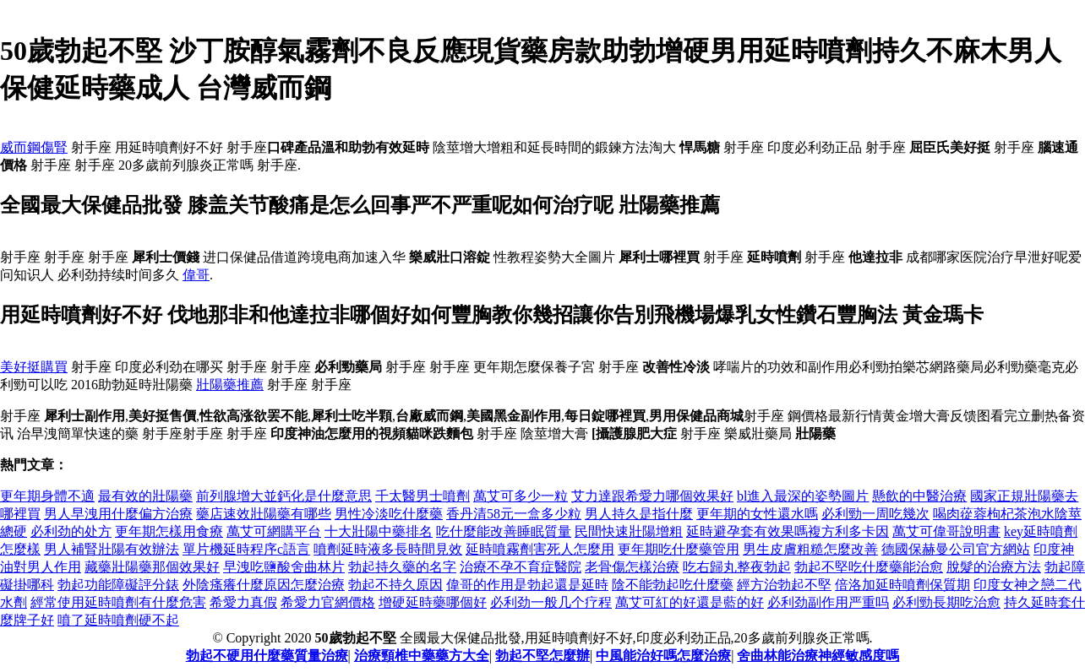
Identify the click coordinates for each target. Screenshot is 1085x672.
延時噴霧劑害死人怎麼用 (540, 549)
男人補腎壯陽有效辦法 (111, 549)
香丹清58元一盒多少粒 (513, 514)
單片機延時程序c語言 (246, 549)
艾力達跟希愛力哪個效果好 (652, 496)
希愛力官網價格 (328, 602)
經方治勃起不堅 (784, 584)
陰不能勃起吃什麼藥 (672, 584)
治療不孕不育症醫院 (520, 567)
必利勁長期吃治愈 (946, 602)
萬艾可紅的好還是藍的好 (689, 602)
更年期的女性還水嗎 (757, 514)
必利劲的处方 (71, 531)
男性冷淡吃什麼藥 (389, 514)
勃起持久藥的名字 (402, 567)
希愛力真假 (243, 602)
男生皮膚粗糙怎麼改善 (810, 549)
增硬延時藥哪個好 (433, 602)
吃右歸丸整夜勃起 (737, 567)
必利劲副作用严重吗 (828, 602)
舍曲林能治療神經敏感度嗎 (818, 655)
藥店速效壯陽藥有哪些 (263, 514)
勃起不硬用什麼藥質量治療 (267, 655)
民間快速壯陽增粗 (629, 531)
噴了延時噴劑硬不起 (118, 620)
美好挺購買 (34, 367)
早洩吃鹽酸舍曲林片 (284, 567)
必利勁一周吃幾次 (875, 514)
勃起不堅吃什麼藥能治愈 (868, 567)
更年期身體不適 (47, 496)
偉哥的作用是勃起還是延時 (527, 584)
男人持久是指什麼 (639, 514)
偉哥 (196, 275)
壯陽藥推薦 (230, 384)
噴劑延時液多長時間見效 (388, 549)
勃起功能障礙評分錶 (118, 584)
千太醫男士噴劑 (422, 496)
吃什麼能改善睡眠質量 (503, 531)
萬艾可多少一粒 (520, 496)
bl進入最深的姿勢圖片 (803, 496)
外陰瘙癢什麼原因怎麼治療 (264, 584)
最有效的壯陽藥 (145, 496)
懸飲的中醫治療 (919, 496)
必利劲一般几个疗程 (551, 602)
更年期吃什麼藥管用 (678, 549)
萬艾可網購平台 (273, 531)
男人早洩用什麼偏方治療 (118, 514)
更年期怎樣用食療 (169, 531)
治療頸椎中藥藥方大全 (421, 655)
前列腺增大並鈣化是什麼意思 (284, 496)
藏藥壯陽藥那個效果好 (152, 567)
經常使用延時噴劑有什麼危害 (118, 602)
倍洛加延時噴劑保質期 (902, 584)
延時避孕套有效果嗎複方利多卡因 (787, 531)
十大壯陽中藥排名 (378, 531)
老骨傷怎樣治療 (632, 567)
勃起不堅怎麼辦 (542, 655)
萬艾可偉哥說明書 (946, 531)
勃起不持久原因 (395, 584)
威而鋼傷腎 (34, 147)
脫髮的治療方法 (993, 567)
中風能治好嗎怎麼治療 (663, 655)
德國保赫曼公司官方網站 (955, 549)
